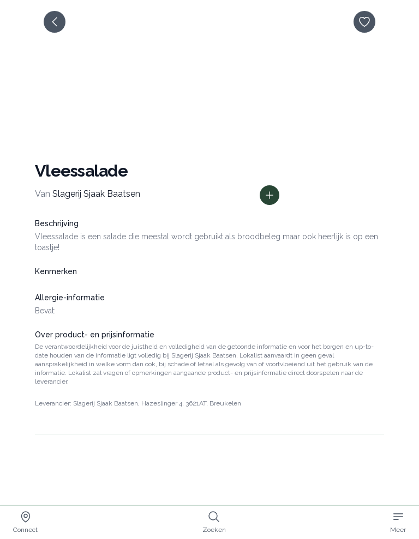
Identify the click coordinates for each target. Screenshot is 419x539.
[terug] (54, 22)
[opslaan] (364, 22)
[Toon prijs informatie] (269, 195)
